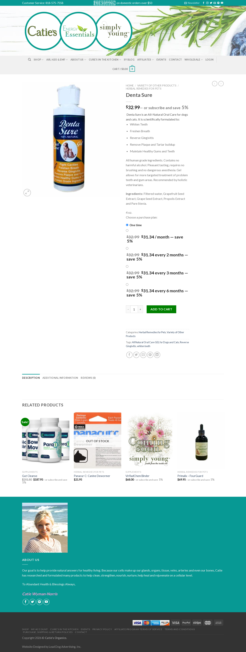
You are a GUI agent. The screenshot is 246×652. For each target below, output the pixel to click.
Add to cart (161, 309)
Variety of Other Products (156, 85)
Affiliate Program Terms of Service (138, 629)
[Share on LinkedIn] (157, 355)
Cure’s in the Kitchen (105, 59)
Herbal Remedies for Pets (143, 88)
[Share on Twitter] (136, 355)
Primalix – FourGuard (190, 476)
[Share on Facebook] (129, 355)
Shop (38, 59)
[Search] (29, 59)
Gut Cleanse (29, 476)
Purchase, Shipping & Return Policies (48, 632)
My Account (39, 629)
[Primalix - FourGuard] (201, 440)
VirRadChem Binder (137, 476)
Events (161, 59)
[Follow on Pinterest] (218, 3)
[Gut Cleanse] (46, 440)
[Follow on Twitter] (211, 3)
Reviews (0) (88, 377)
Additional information (60, 377)
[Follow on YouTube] (222, 3)
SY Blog (129, 59)
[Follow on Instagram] (207, 3)
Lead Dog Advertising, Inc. (65, 646)
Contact (175, 59)
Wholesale (193, 59)
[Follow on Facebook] (203, 3)
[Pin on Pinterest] (150, 355)
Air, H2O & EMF (57, 59)
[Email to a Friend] (143, 355)
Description (31, 377)
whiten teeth (143, 346)
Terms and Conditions (180, 629)
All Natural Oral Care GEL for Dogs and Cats (155, 342)
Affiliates (145, 59)
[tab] (31, 378)
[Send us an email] (215, 3)
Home (130, 85)
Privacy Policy (102, 629)
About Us (78, 59)
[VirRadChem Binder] (149, 440)
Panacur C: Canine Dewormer (92, 476)
